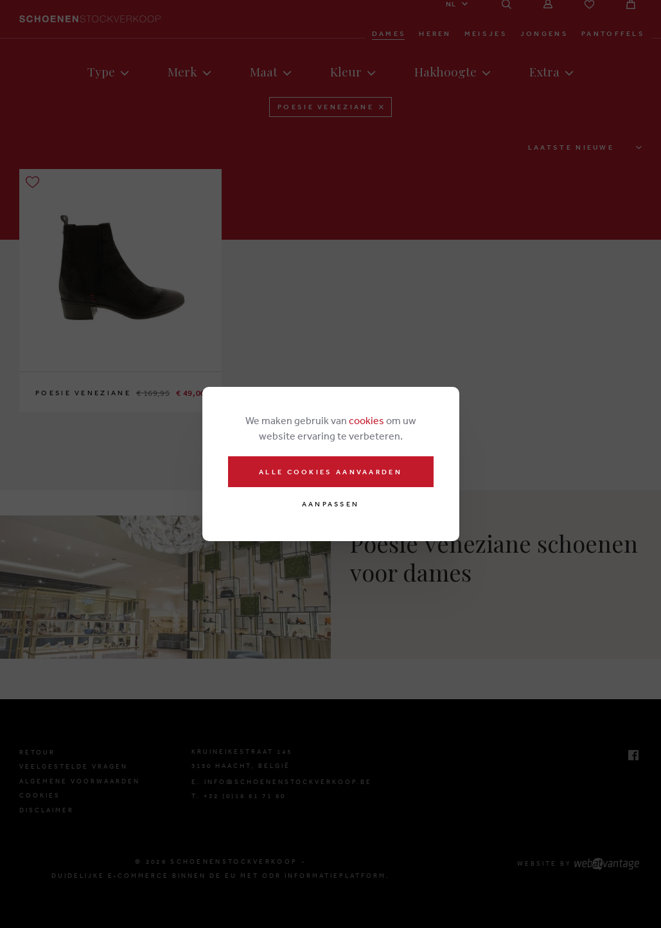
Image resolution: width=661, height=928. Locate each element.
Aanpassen (331, 504)
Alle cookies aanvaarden (330, 471)
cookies (366, 420)
